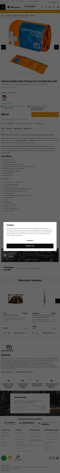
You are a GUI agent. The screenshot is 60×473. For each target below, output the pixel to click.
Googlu (23, 232)
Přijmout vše (30, 246)
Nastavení (30, 240)
